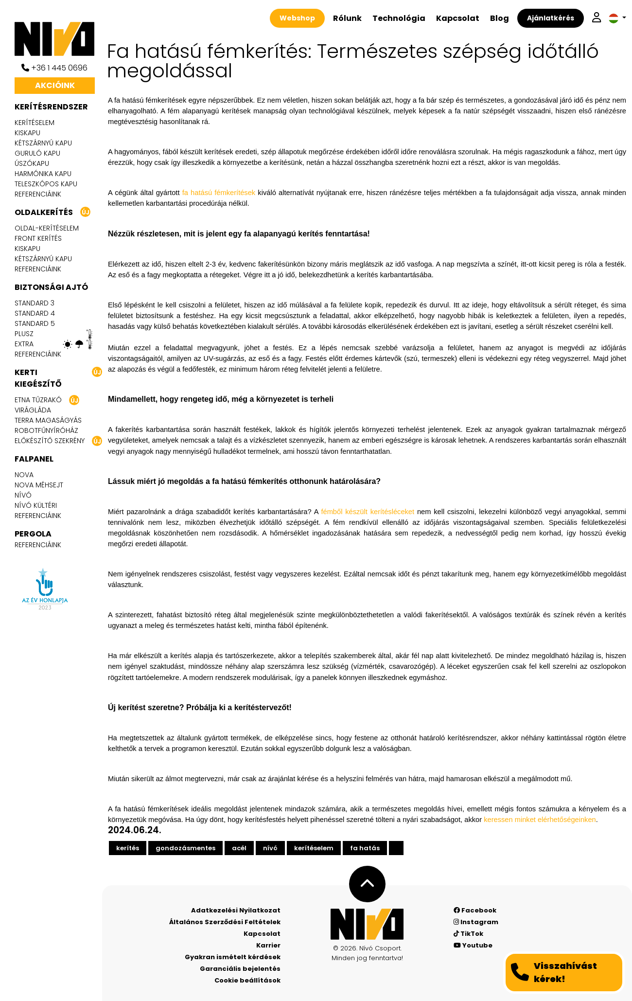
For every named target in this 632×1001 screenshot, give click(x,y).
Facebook (475, 910)
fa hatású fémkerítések (218, 193)
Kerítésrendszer (51, 106)
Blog (499, 18)
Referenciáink (38, 194)
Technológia (398, 18)
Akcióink (55, 85)
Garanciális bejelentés (240, 968)
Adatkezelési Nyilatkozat (236, 910)
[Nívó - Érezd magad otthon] (367, 924)
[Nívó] (58, 38)
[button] (617, 18)
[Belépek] (596, 18)
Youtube (473, 945)
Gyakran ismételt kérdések (233, 957)
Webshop (297, 18)
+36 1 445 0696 (54, 67)
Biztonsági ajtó (51, 287)
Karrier (268, 945)
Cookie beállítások (247, 980)
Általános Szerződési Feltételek (225, 922)
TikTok (468, 933)
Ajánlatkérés (550, 18)
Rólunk (347, 18)
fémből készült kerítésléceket (367, 512)
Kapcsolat (457, 18)
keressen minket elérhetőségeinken (540, 819)
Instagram (476, 922)
